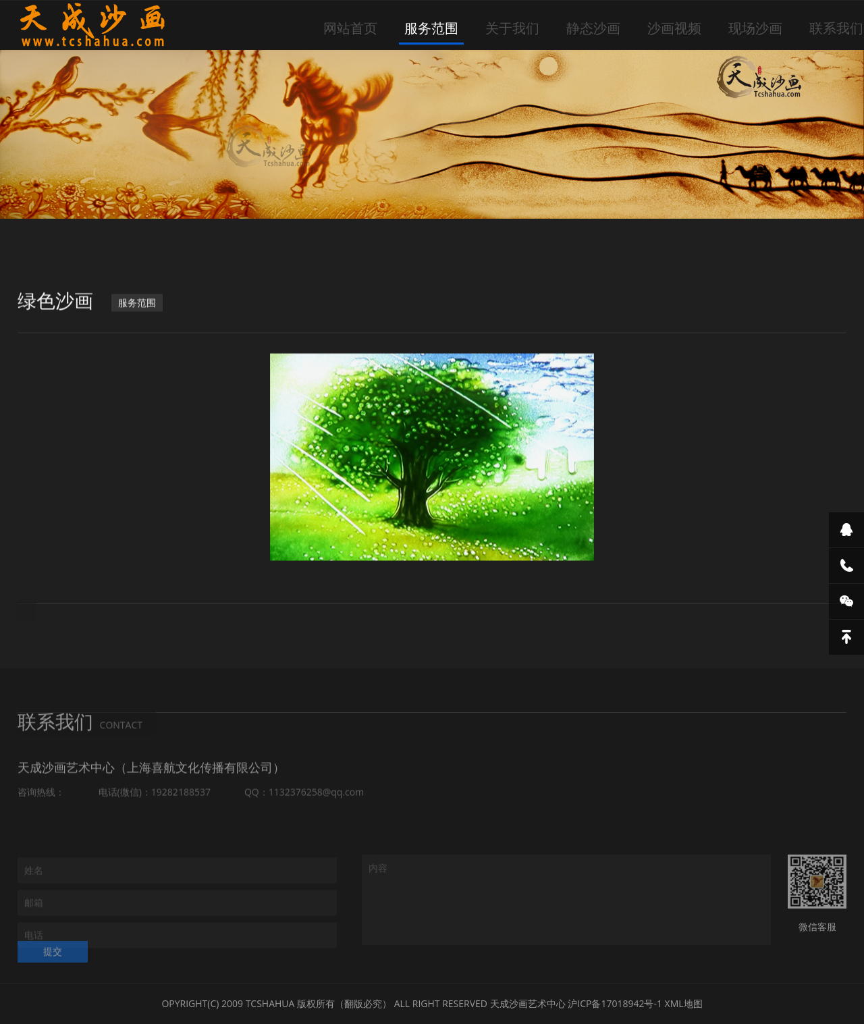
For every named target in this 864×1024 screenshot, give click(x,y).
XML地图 (684, 1003)
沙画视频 (674, 28)
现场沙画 (755, 28)
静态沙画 (593, 28)
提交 (52, 958)
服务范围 (431, 28)
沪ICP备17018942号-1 (615, 1003)
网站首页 (350, 28)
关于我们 (512, 28)
